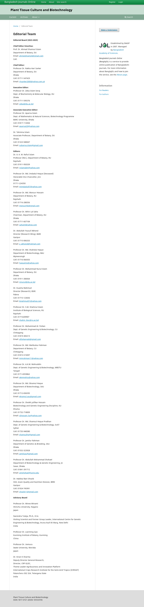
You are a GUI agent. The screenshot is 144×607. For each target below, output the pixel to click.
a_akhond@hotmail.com (29, 244)
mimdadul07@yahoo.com (30, 186)
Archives (24, 17)
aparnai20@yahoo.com (29, 126)
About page (122, 74)
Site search (62, 2)
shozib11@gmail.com (28, 491)
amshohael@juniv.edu (29, 472)
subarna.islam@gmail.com (31, 145)
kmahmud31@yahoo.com (30, 301)
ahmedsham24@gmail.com (31, 56)
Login (120, 2)
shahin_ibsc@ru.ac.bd (29, 320)
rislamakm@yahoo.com (29, 167)
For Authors (104, 94)
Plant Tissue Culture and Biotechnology (41, 10)
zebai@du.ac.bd (26, 104)
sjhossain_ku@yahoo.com (30, 415)
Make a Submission (109, 30)
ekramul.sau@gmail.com (30, 396)
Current (12, 17)
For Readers (104, 90)
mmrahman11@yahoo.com (31, 358)
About (51, 2)
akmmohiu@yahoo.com (29, 377)
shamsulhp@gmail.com (29, 434)
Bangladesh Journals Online (19, 1)
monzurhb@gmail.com (29, 205)
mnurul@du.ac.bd (27, 282)
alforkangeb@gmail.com (30, 339)
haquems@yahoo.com (29, 263)
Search (129, 17)
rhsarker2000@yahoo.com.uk (32, 81)
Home (43, 2)
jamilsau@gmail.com (28, 453)
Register (112, 2)
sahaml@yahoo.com (28, 225)
